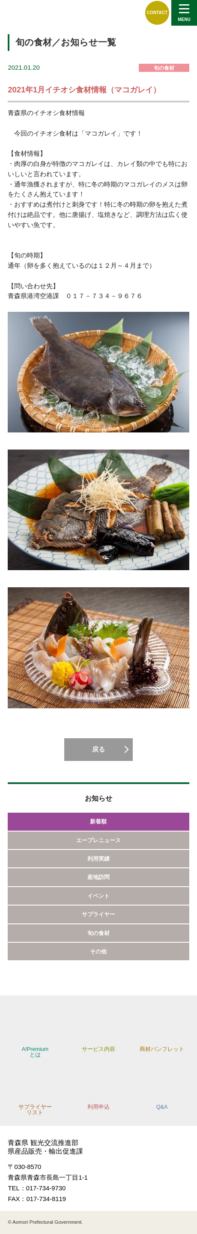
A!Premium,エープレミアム (40, 12)
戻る (98, 749)
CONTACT (157, 12)
